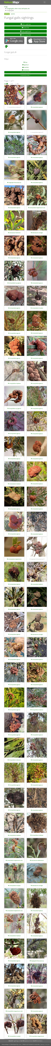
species (13, 14)
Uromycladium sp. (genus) (15, 283)
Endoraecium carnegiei (37, 232)
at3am (20, 1044)
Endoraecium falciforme (14, 232)
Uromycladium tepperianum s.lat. (37, 207)
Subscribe (25, 27)
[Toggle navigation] (44, 2)
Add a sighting (25, 24)
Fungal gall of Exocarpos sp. (14, 182)
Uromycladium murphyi (37, 308)
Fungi (5, 6)
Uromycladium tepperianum (14, 559)
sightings (7, 14)
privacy (42, 1044)
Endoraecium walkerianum (37, 860)
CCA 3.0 (47, 1044)
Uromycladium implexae (14, 107)
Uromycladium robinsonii (15, 760)
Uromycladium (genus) (37, 107)
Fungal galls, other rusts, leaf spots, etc (18, 8)
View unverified (25, 35)
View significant (25, 31)
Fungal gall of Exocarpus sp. (36, 559)
